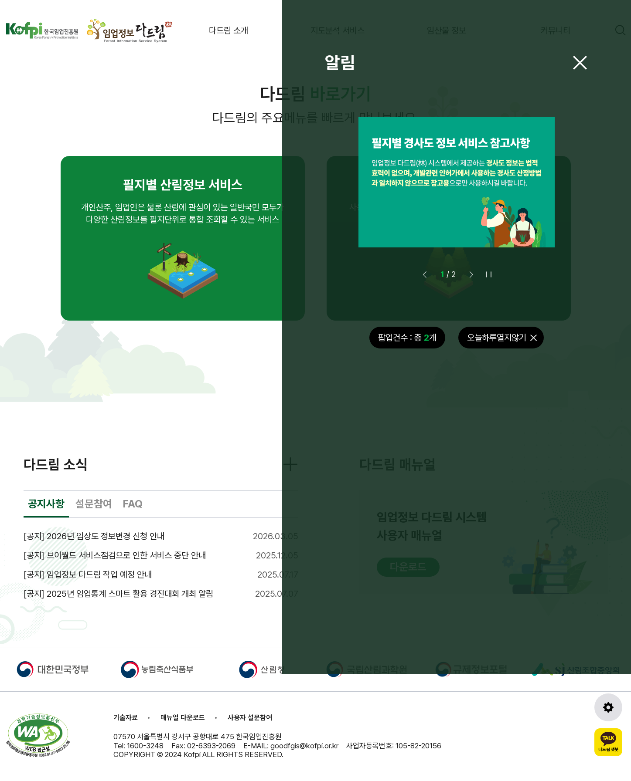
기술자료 (125, 717)
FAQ (133, 503)
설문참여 (93, 503)
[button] (471, 274)
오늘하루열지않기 (496, 337)
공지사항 (46, 503)
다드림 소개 (228, 30)
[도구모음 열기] (608, 707)
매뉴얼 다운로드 (182, 717)
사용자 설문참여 (250, 717)
